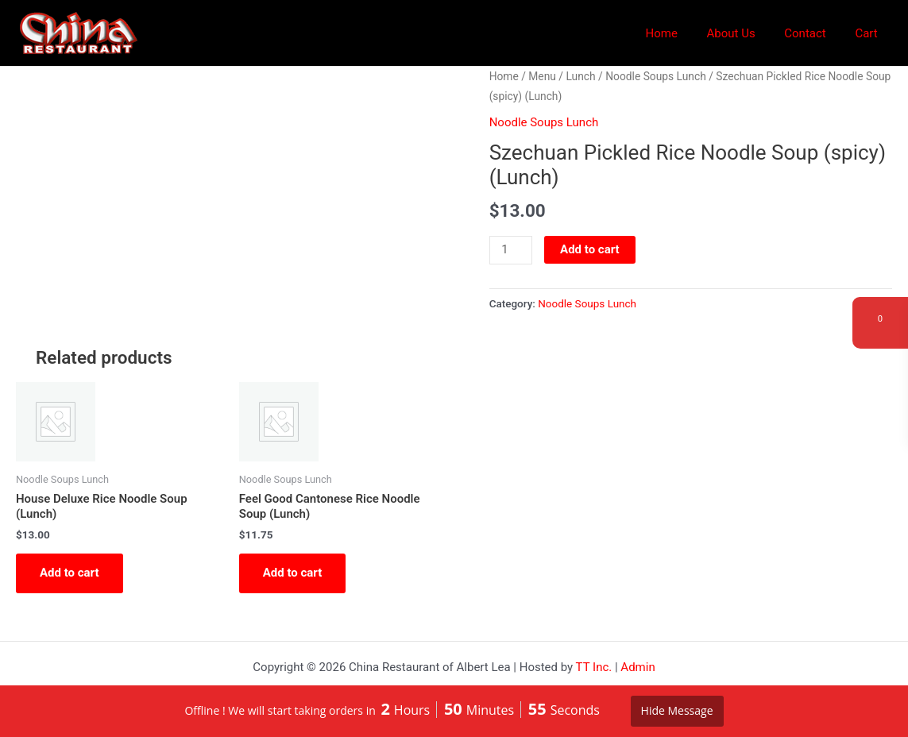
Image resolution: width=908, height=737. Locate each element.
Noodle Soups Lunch (655, 76)
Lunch (580, 76)
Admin (637, 667)
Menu (542, 76)
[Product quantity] (510, 250)
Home (680, 33)
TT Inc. (594, 667)
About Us (744, 33)
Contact (812, 33)
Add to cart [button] (69, 572)
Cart (869, 33)
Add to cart (590, 249)
